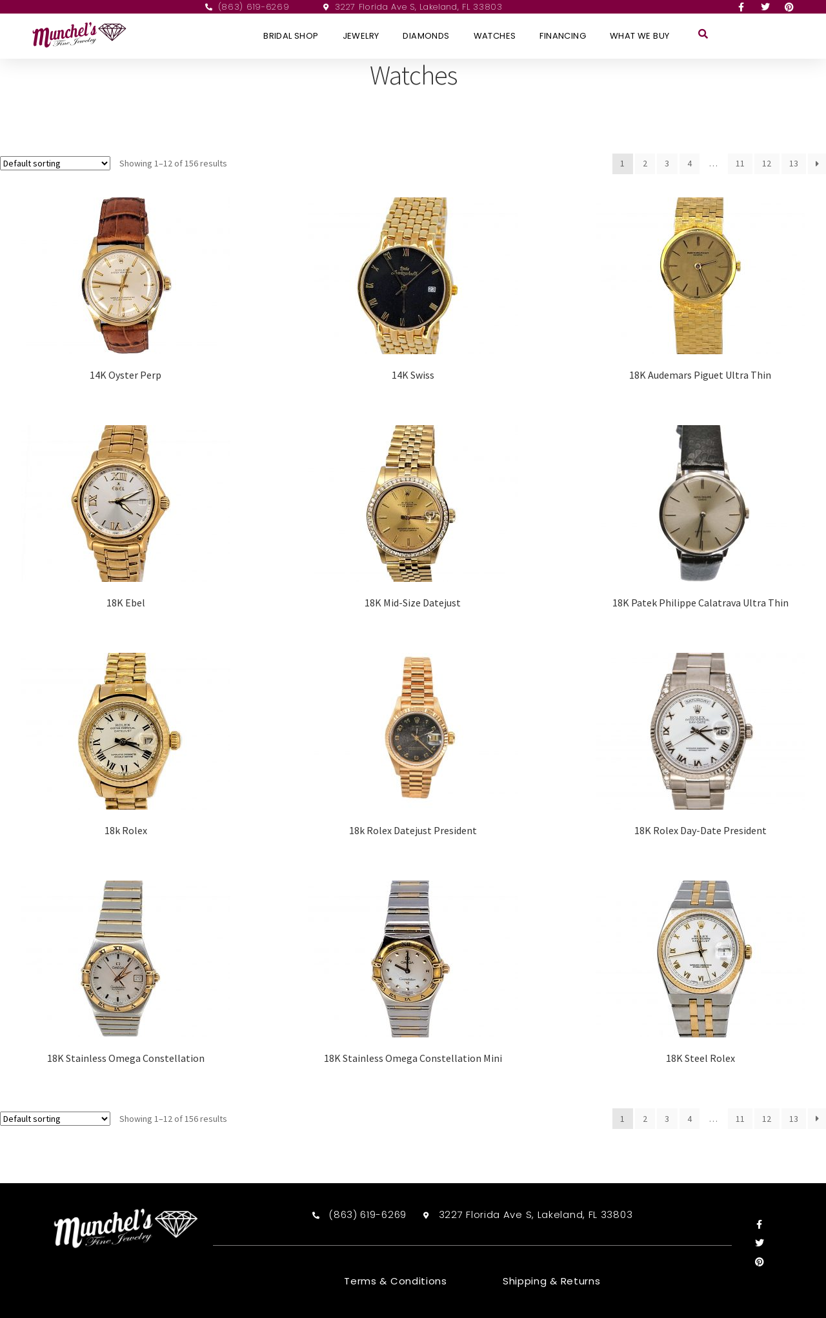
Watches (495, 36)
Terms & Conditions (395, 1281)
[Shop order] (55, 163)
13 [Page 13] (793, 163)
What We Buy (639, 36)
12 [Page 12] (766, 163)
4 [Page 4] (689, 163)
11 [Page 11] (740, 163)
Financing (562, 36)
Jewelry (361, 36)
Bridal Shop (290, 36)
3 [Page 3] (667, 163)
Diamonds (426, 36)
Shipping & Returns (552, 1281)
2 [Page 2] (645, 163)
